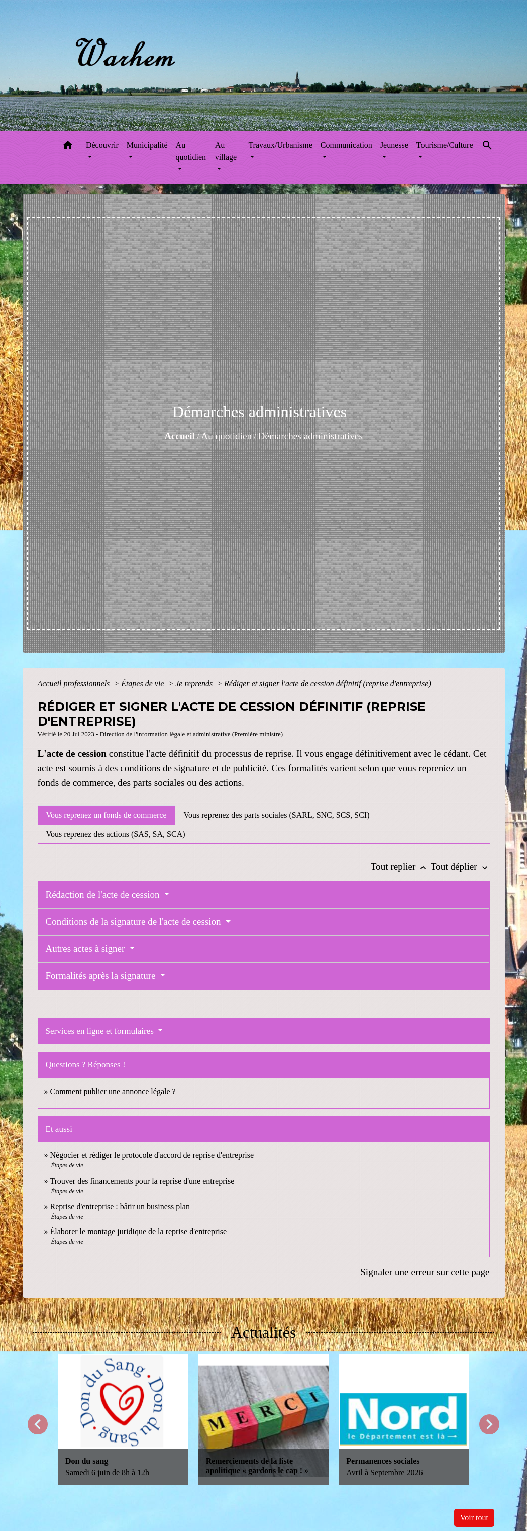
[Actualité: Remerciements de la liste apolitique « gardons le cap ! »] (263, 1419)
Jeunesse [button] (394, 145)
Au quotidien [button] (191, 151)
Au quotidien (226, 436)
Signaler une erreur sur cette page (424, 1272)
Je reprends (195, 683)
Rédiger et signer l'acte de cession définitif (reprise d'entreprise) (327, 683)
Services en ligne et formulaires (101, 1031)
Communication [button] (346, 145)
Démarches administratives (310, 436)
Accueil (179, 436)
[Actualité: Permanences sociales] (404, 1419)
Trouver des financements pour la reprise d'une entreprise (142, 1181)
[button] (68, 147)
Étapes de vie (143, 683)
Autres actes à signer (87, 948)
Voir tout (474, 1517)
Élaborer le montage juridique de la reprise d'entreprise (138, 1231)
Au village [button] (226, 151)
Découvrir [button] (102, 145)
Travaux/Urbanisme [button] (280, 145)
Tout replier (401, 866)
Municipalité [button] (147, 145)
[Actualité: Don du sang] (123, 1419)
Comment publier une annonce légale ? (113, 1091)
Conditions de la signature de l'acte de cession (135, 921)
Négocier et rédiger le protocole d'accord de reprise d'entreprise (152, 1155)
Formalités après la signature (102, 975)
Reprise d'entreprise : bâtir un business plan (120, 1206)
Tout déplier (460, 866)
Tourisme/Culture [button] (444, 145)
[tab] (106, 815)
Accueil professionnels (75, 683)
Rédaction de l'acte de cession (104, 894)
